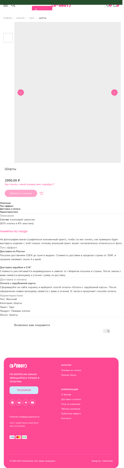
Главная (7, 18)
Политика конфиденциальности (24, 416)
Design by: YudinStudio (102, 461)
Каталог (20, 18)
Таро (31, 18)
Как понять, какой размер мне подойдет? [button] (29, 184)
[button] (5, 5)
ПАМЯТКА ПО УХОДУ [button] (14, 231)
